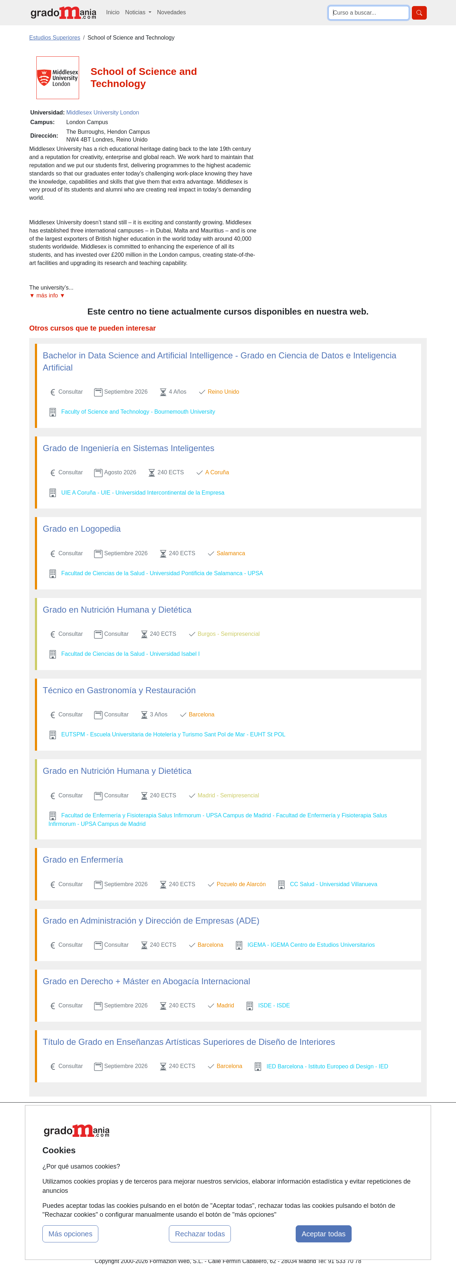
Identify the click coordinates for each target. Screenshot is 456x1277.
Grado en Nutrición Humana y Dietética (117, 609)
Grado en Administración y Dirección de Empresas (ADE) (151, 920)
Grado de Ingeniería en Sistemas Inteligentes (128, 448)
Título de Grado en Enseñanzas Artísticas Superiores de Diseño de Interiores (189, 1042)
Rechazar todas (200, 1234)
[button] (143, 296)
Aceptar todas (324, 1234)
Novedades (171, 12)
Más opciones (70, 1234)
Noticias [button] (136, 12)
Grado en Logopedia (82, 528)
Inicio (112, 12)
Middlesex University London (102, 112)
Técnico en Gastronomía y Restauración (119, 690)
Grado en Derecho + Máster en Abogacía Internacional (146, 981)
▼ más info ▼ (47, 295)
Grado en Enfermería (83, 859)
